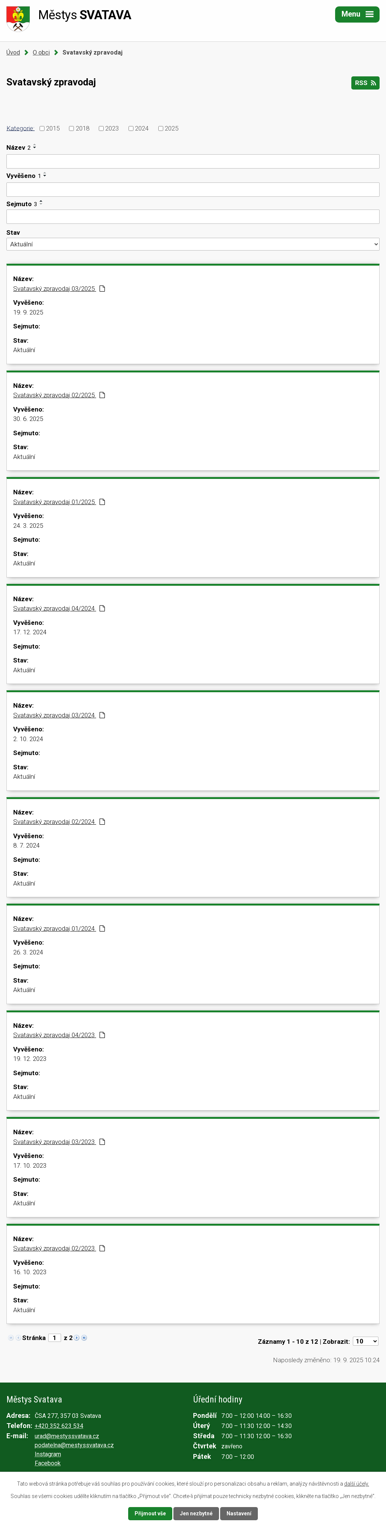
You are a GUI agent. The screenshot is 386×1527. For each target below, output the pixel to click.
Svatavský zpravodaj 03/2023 (59, 1142)
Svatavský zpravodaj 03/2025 (59, 288)
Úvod (13, 52)
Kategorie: (20, 128)
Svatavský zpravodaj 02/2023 (59, 1248)
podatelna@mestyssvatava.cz (74, 1445)
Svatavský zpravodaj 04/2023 (59, 1035)
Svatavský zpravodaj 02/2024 (59, 821)
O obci (41, 52)
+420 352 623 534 (59, 1426)
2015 (53, 128)
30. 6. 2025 (28, 418)
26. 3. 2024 (28, 952)
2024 (142, 128)
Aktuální (24, 350)
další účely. (356, 1484)
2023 (112, 128)
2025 (171, 128)
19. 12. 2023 (29, 1058)
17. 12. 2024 (29, 632)
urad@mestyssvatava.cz (67, 1436)
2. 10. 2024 (28, 739)
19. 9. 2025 (28, 312)
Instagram (48, 1454)
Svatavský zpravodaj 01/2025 (59, 502)
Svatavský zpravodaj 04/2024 (59, 608)
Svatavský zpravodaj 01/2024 (59, 928)
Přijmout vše (150, 1513)
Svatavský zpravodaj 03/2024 (59, 715)
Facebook (48, 1463)
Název (18, 147)
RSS (365, 83)
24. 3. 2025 (28, 525)
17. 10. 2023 (29, 1165)
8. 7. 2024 (26, 845)
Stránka (34, 1338)
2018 (82, 128)
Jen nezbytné (196, 1513)
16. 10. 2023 (29, 1272)
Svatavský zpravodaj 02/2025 (59, 395)
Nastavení (239, 1513)
